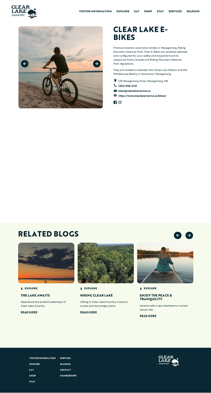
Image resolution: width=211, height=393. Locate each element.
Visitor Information (95, 11)
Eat (136, 11)
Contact (65, 370)
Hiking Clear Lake (96, 296)
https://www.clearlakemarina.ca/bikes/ (142, 96)
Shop (148, 11)
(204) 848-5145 (127, 86)
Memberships (68, 376)
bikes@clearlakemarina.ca (134, 91)
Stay (160, 11)
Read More (29, 312)
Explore (123, 11)
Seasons (193, 11)
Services (175, 11)
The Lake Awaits (35, 296)
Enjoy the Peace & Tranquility (156, 297)
